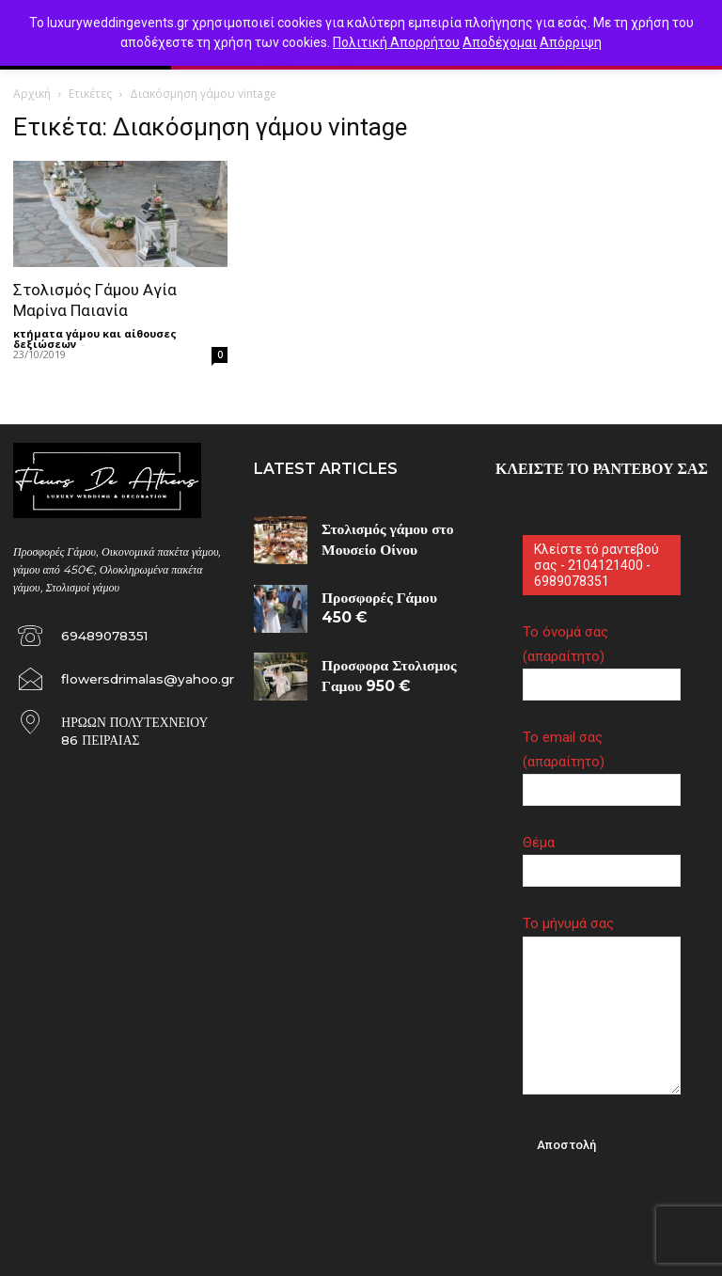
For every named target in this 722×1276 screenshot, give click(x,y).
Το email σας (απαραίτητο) (602, 763)
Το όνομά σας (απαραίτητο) (602, 657)
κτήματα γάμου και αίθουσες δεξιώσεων (95, 338)
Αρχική (32, 94)
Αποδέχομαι (500, 42)
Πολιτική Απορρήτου (396, 42)
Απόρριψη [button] (571, 42)
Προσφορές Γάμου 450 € (376, 592)
